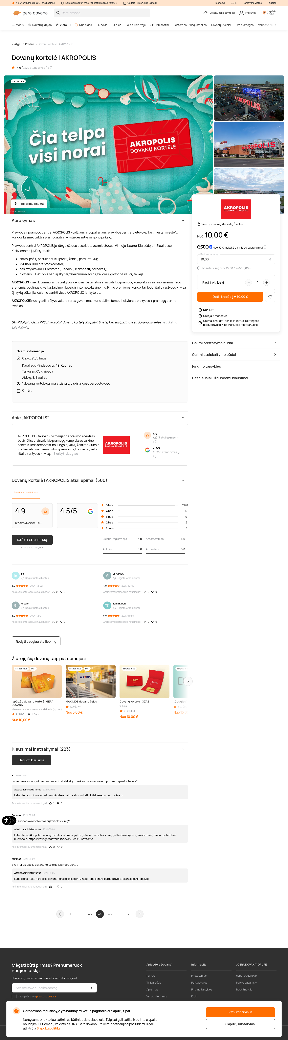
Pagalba (272, 3)
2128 (185, 505)
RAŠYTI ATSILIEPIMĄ (32, 540)
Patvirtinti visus (241, 1012)
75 (129, 914)
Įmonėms (220, 3)
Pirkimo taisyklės (201, 989)
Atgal (17, 44)
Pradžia (29, 44)
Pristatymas (199, 975)
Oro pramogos (245, 25)
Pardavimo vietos (252, 3)
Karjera (151, 975)
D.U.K (194, 996)
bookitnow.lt (244, 989)
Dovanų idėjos (40, 25)
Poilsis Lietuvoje (136, 25)
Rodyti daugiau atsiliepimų (36, 641)
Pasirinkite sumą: (209, 254)
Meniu (18, 25)
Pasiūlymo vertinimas (26, 492)
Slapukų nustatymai (240, 1024)
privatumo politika (46, 996)
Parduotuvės (199, 982)
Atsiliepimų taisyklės (32, 547)
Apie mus (152, 989)
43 (90, 914)
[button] (188, 681)
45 (110, 914)
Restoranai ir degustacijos (190, 25)
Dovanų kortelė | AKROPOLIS (55, 44)
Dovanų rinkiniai (221, 25)
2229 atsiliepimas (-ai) (37, 68)
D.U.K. (234, 3)
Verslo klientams (156, 996)
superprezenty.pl (246, 975)
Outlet (117, 25)
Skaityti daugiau (66, 453)
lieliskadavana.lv (246, 982)
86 (185, 511)
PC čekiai (102, 25)
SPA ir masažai (159, 25)
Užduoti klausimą (31, 760)
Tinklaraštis (153, 982)
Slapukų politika (48, 1028)
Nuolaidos (83, 25)
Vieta (61, 25)
